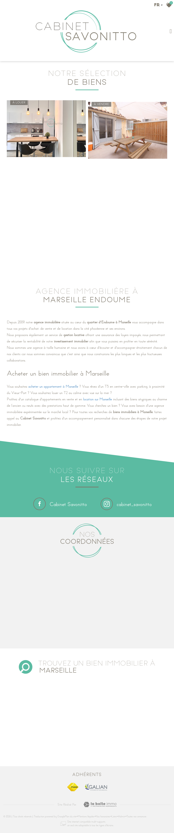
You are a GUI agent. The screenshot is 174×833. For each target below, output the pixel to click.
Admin (121, 816)
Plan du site (70, 816)
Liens (114, 816)
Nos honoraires (103, 816)
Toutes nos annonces (136, 816)
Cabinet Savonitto (60, 504)
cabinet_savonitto (126, 504)
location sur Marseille (97, 399)
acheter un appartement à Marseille (53, 386)
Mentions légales (86, 816)
